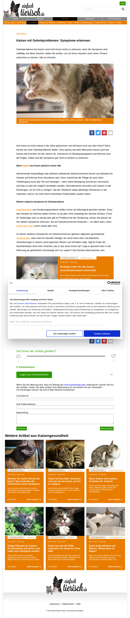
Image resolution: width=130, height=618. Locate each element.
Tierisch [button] (90, 19)
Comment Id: (22, 396)
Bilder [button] (119, 23)
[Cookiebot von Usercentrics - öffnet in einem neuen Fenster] (109, 283)
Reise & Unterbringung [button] (84, 23)
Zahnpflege (21, 34)
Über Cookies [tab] (108, 290)
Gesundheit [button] (32, 23)
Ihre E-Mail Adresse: (26, 404)
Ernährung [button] (61, 23)
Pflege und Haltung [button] (47, 23)
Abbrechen (21, 428)
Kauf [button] (70, 23)
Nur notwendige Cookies (64, 333)
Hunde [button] (40, 19)
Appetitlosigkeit (24, 209)
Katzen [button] (65, 19)
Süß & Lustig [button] (9, 23)
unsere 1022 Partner (27, 303)
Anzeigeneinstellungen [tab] (79, 290)
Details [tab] (51, 290)
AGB (78, 604)
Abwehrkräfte (23, 238)
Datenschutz (68, 604)
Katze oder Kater (25, 226)
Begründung (22, 412)
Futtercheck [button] (114, 19)
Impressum (55, 604)
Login (122, 3)
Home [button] (15, 19)
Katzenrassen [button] (100, 23)
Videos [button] (111, 23)
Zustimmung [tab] (22, 290)
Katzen (25, 166)
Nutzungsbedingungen (75, 385)
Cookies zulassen (102, 333)
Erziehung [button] (21, 23)
